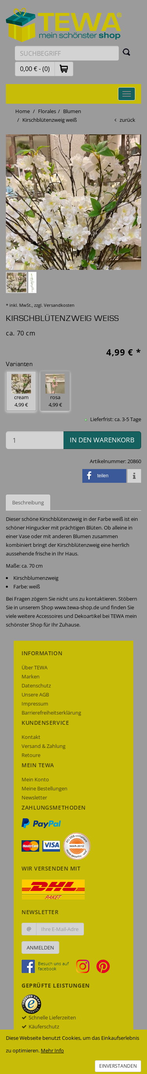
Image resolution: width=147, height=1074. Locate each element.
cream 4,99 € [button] (21, 391)
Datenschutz (36, 685)
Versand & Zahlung (43, 746)
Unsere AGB (35, 694)
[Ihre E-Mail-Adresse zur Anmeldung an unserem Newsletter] (60, 929)
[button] (64, 68)
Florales (47, 111)
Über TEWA (34, 667)
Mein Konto (35, 779)
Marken (31, 676)
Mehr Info (52, 1050)
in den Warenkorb (102, 439)
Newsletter (34, 797)
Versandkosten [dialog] (59, 305)
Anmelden (40, 947)
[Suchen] (126, 52)
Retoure (31, 755)
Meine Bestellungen (44, 788)
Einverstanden (118, 1066)
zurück (127, 119)
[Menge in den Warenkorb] (35, 440)
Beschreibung (28, 502)
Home (22, 111)
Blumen (72, 111)
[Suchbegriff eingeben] (67, 53)
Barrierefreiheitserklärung (51, 712)
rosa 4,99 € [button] (55, 391)
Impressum (35, 703)
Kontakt (31, 736)
